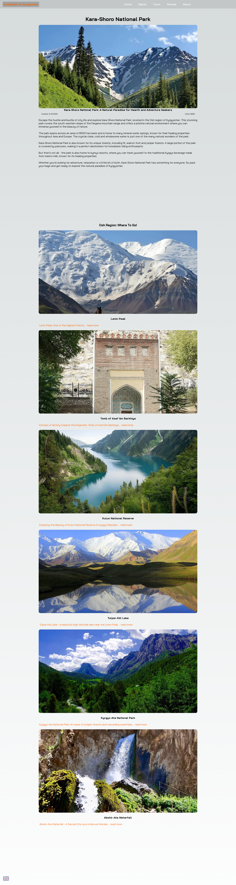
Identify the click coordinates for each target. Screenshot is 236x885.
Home (128, 4)
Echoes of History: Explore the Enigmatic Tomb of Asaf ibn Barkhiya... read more (86, 425)
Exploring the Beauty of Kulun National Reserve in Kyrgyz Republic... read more (85, 524)
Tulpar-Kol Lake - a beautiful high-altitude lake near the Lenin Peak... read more (86, 624)
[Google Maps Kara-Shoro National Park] (118, 195)
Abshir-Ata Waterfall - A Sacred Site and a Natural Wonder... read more (80, 824)
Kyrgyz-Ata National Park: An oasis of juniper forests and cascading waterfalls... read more (93, 724)
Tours (156, 4)
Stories (171, 4)
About (187, 4)
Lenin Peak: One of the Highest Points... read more (69, 325)
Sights (142, 4)
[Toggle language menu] (6, 878)
